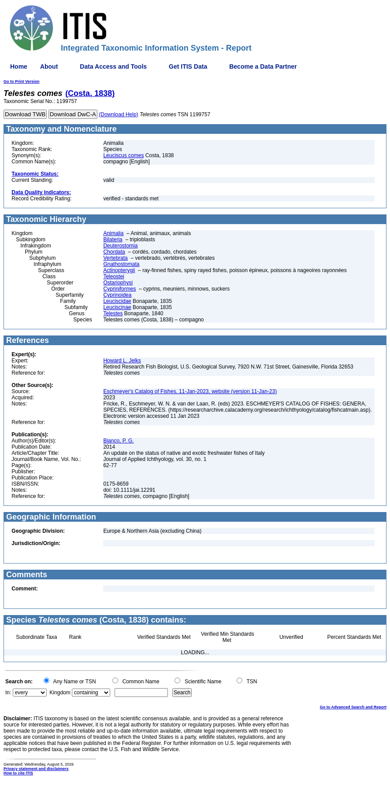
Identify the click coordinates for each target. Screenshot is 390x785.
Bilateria (112, 239)
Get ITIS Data (188, 66)
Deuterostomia (120, 246)
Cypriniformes (119, 289)
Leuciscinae (117, 307)
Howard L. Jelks (122, 360)
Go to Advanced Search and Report (353, 707)
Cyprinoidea (117, 295)
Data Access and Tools (113, 66)
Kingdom (59, 692)
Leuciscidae (117, 301)
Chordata (114, 252)
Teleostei (113, 276)
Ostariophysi (118, 283)
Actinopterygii (119, 270)
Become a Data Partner (263, 66)
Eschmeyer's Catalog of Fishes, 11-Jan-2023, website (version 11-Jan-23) (190, 391)
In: (8, 692)
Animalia (113, 233)
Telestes (113, 313)
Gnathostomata (121, 264)
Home (18, 66)
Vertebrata (115, 258)
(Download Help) (118, 114)
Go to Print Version (22, 81)
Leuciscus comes (123, 155)
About (49, 66)
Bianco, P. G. (118, 441)
